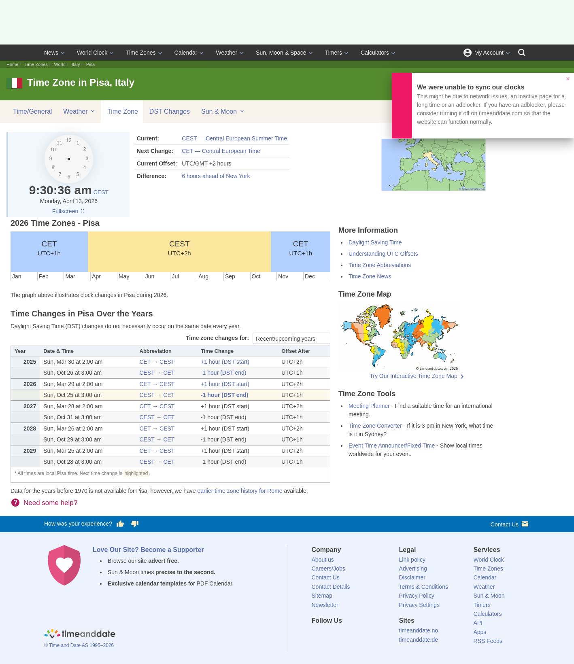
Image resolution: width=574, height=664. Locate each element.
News (51, 52)
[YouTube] (372, 635)
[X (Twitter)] (331, 635)
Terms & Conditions (423, 586)
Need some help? (50, 503)
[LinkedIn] (345, 635)
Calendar (186, 52)
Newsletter (325, 605)
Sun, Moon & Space (281, 52)
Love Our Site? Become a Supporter (148, 549)
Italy (76, 64)
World (60, 64)
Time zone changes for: (218, 338)
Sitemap (322, 595)
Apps (479, 632)
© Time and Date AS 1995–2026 (79, 645)
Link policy (412, 559)
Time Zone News (370, 276)
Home (12, 64)
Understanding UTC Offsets (383, 253)
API (478, 622)
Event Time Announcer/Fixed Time (392, 445)
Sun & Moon (223, 111)
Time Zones (140, 52)
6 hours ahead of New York (216, 176)
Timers (333, 52)
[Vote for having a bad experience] (134, 524)
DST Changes (169, 111)
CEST (101, 192)
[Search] (522, 53)
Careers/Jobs (328, 568)
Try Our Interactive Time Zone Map (413, 376)
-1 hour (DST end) (224, 372)
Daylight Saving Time (375, 242)
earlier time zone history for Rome (240, 491)
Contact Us (510, 524)
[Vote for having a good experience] (120, 524)
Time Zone (122, 111)
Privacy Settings (419, 605)
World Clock (92, 52)
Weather (226, 52)
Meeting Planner (369, 406)
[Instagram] (359, 635)
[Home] (79, 634)
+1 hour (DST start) (225, 362)
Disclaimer (412, 577)
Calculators (375, 52)
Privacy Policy (416, 595)
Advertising (413, 568)
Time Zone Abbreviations (380, 265)
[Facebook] (318, 635)
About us (323, 559)
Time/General (32, 111)
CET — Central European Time (221, 151)
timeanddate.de (418, 639)
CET (49, 248)
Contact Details (331, 586)
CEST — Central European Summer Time (234, 138)
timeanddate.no (418, 630)
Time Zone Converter (375, 425)
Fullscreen (68, 211)
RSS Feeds (487, 641)
